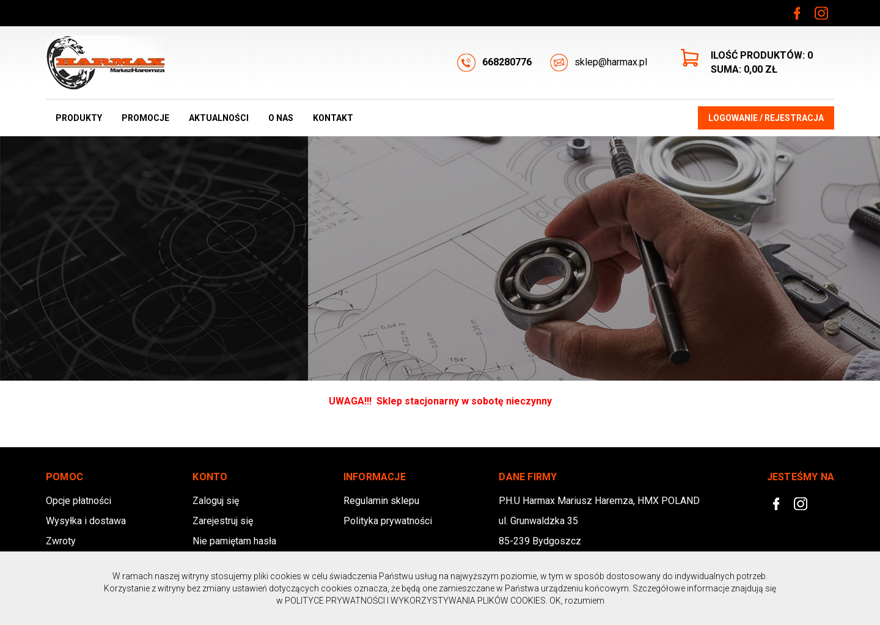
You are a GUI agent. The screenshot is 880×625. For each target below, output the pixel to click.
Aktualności (219, 118)
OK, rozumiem (576, 600)
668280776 (494, 62)
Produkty (79, 118)
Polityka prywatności (387, 521)
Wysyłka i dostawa (86, 521)
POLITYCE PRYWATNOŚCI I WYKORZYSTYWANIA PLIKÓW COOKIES (415, 600)
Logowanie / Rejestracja (766, 118)
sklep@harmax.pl (598, 62)
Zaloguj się (216, 500)
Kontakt (333, 118)
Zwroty (61, 541)
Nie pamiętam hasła (234, 541)
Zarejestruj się (223, 521)
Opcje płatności (78, 500)
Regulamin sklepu (381, 500)
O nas (280, 118)
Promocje (145, 118)
